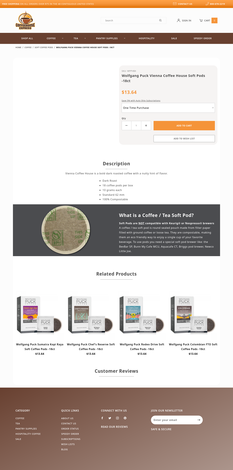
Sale (174, 38)
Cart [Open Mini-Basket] (208, 20)
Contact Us (68, 423)
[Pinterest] (126, 419)
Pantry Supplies (110, 38)
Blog (64, 449)
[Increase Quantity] (146, 125)
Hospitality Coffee (28, 433)
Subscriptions (70, 439)
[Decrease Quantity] (126, 125)
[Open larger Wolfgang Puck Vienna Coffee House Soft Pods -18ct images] (64, 104)
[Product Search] (128, 20)
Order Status (70, 428)
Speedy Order (203, 38)
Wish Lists (68, 444)
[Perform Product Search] (160, 20)
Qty (124, 118)
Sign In (184, 20)
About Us (67, 418)
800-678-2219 (215, 3)
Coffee (55, 38)
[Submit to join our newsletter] (199, 420)
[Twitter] (111, 419)
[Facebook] (103, 419)
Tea (80, 38)
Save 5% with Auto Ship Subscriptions (141, 100)
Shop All (27, 38)
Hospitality (147, 38)
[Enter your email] (173, 420)
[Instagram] (119, 419)
